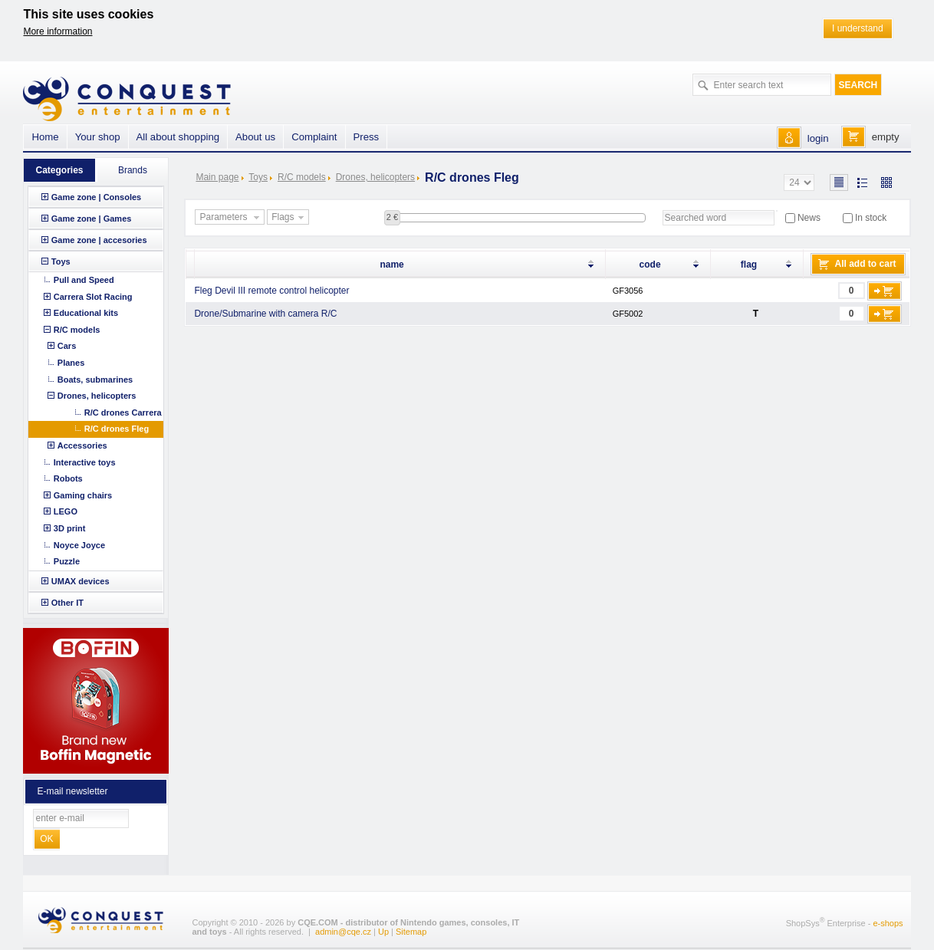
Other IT (67, 602)
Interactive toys (85, 462)
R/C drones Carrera (123, 412)
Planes (71, 362)
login (818, 138)
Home (44, 137)
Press (367, 137)
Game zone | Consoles (96, 197)
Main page (217, 177)
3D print (70, 528)
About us (255, 137)
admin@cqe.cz (343, 931)
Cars (67, 345)
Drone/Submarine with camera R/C (265, 313)
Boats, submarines (95, 379)
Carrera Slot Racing (93, 296)
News (809, 217)
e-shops (888, 922)
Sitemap (411, 931)
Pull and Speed (84, 279)
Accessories (82, 445)
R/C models (302, 177)
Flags (289, 218)
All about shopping (178, 137)
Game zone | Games (91, 218)
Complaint (314, 137)
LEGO (65, 511)
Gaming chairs (83, 495)
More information (57, 31)
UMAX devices (80, 581)
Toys (258, 177)
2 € (392, 217)
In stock (870, 217)
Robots (68, 478)
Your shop (97, 137)
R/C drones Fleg (116, 428)
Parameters (230, 218)
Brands (132, 170)
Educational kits (86, 312)
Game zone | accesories (99, 240)
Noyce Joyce (79, 545)
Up (383, 931)
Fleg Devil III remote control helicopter (271, 290)
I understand (857, 28)
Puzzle (67, 561)
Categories (59, 170)
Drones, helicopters (375, 177)
